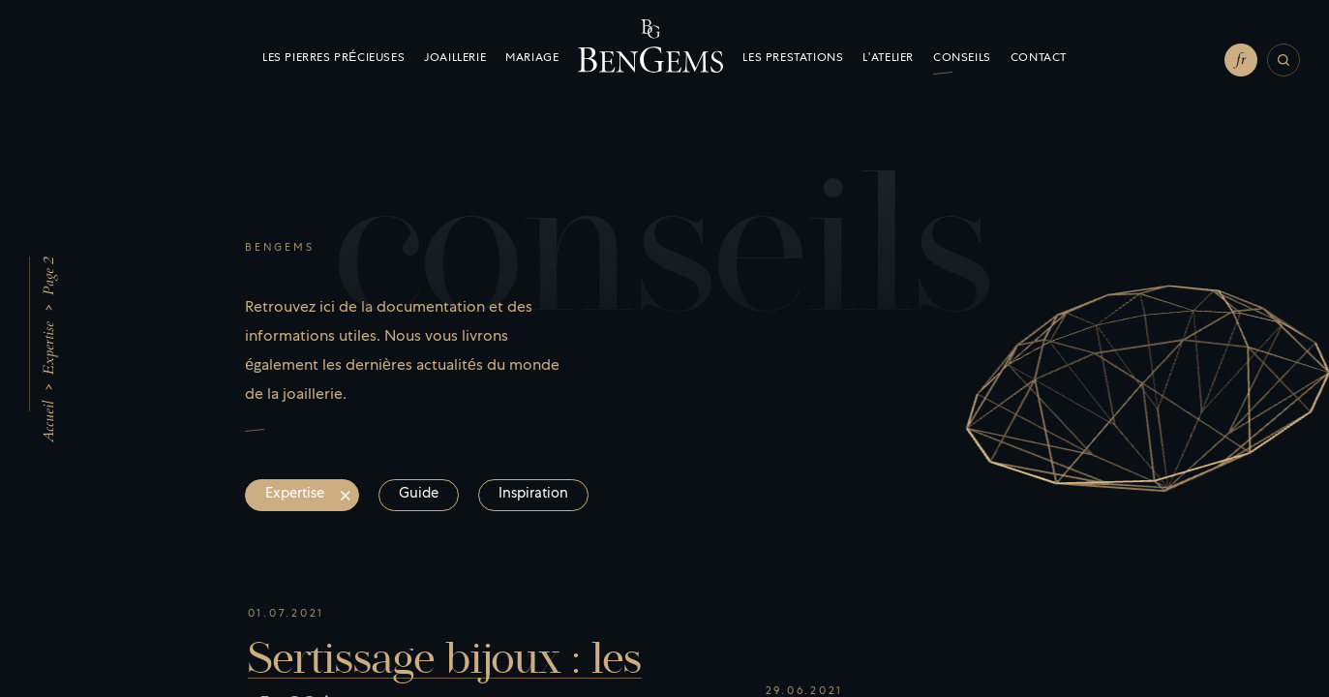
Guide (418, 494)
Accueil (48, 421)
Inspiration (533, 494)
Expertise (48, 348)
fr (1241, 59)
